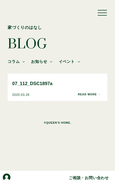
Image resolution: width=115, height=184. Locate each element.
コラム (14, 61)
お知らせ (39, 61)
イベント (67, 61)
